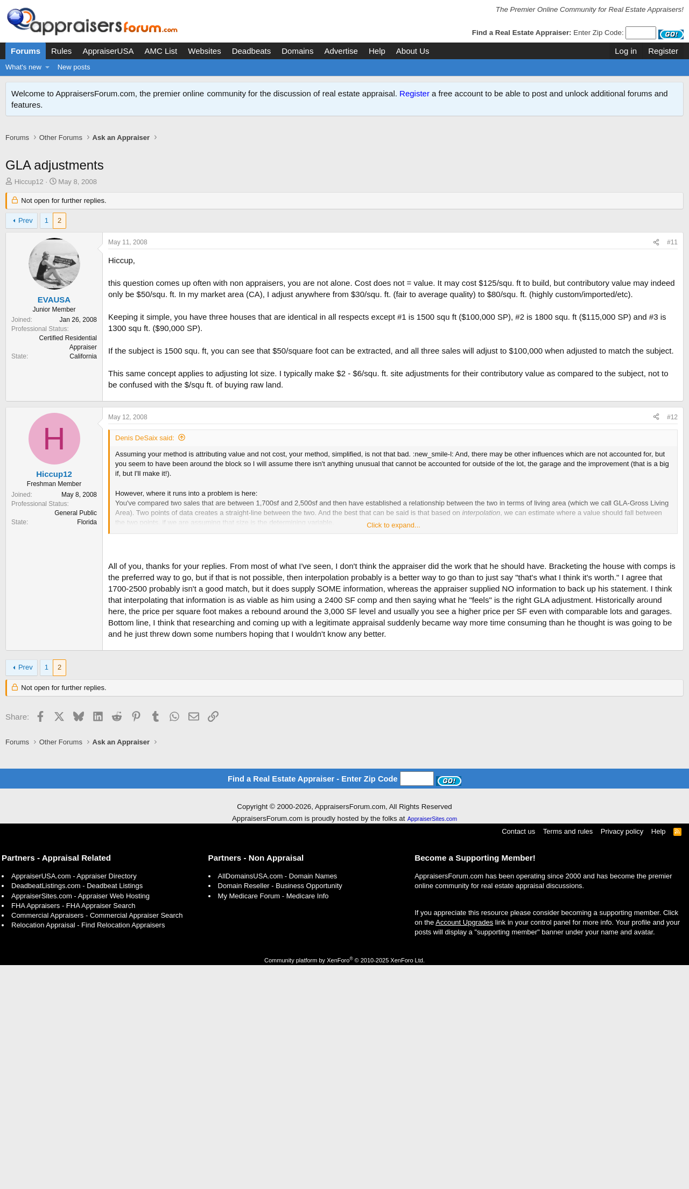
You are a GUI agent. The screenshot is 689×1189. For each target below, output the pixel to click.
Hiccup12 (29, 193)
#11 (672, 253)
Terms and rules (568, 1055)
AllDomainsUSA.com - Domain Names (278, 1100)
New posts (74, 67)
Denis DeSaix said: (144, 605)
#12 (672, 584)
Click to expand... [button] (393, 692)
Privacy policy (622, 1055)
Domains (297, 50)
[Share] (656, 254)
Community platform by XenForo (344, 1184)
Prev (25, 232)
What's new (23, 67)
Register (414, 93)
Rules (61, 50)
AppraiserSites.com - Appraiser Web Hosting (80, 1120)
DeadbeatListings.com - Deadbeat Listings (77, 1110)
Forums (25, 50)
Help (377, 50)
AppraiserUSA (107, 50)
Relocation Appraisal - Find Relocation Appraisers (88, 1149)
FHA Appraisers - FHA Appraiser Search (73, 1129)
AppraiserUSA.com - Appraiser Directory (74, 1100)
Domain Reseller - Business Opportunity (280, 1110)
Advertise (341, 50)
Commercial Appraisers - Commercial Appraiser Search (97, 1139)
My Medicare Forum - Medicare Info (273, 1120)
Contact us (518, 1055)
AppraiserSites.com (432, 1042)
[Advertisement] (344, 155)
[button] (47, 67)
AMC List (160, 50)
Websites (204, 50)
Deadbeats (251, 50)
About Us (413, 50)
